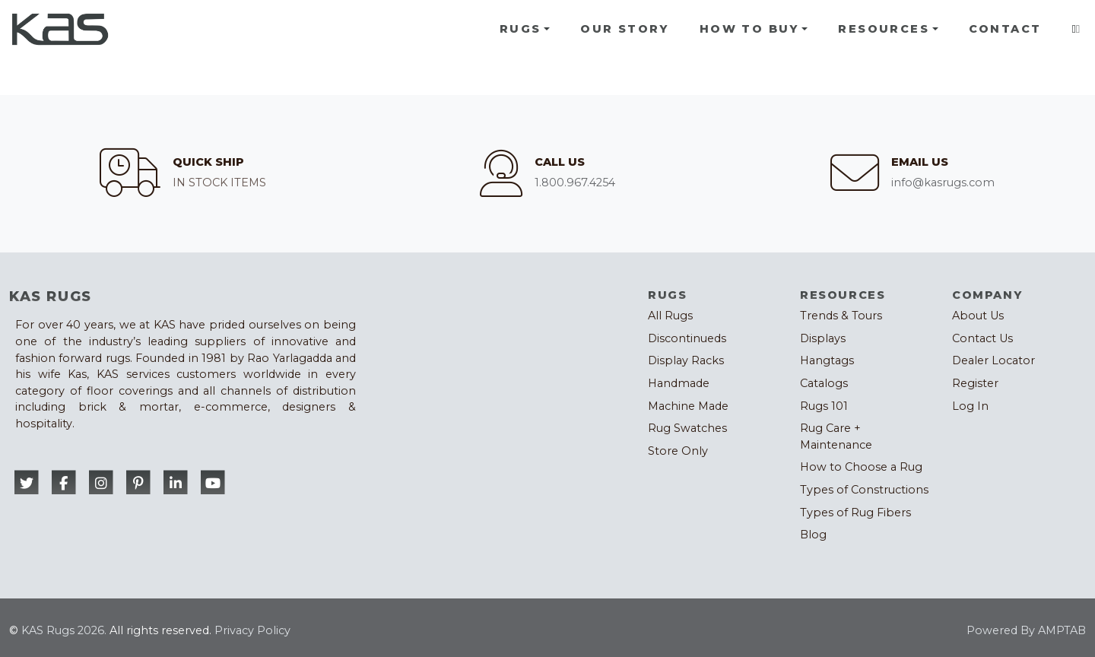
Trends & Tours (841, 315)
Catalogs (824, 383)
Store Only (678, 451)
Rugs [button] (520, 29)
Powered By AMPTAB (1026, 630)
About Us (978, 315)
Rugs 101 (824, 406)
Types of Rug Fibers (855, 512)
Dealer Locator (993, 360)
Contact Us (982, 338)
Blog (813, 534)
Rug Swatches (687, 428)
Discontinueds (687, 338)
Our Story (624, 29)
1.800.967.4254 (575, 182)
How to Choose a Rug (861, 467)
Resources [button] (883, 29)
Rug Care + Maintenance (836, 436)
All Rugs (670, 315)
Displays (823, 338)
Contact (1005, 29)
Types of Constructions (864, 490)
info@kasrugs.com (943, 182)
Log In (970, 406)
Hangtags (827, 360)
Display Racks (686, 360)
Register (975, 383)
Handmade (678, 383)
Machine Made (688, 406)
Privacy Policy (252, 630)
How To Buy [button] (749, 29)
